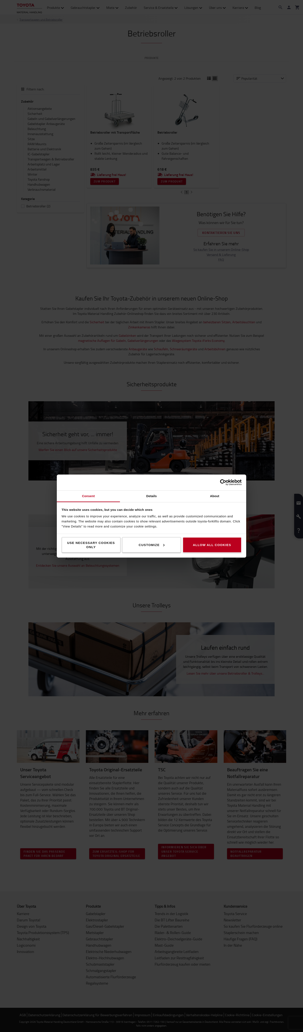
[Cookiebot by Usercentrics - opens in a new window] (223, 482)
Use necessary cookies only (91, 545)
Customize (152, 544)
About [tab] (214, 496)
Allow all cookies (212, 544)
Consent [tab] (88, 496)
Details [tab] (151, 496)
